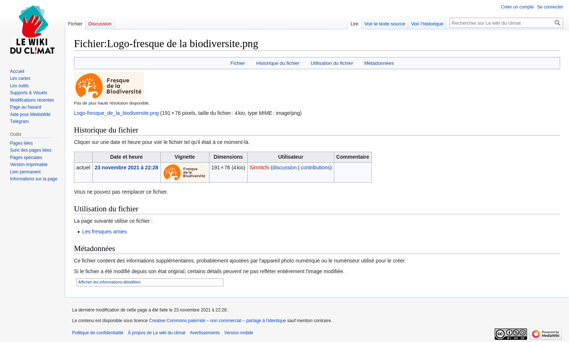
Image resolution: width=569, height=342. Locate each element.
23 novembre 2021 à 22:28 (126, 167)
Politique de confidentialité (97, 332)
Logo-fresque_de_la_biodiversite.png (116, 113)
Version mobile (238, 332)
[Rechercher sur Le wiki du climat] (506, 23)
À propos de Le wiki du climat (156, 332)
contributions (315, 167)
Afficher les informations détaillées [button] (109, 282)
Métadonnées (379, 63)
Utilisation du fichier (332, 63)
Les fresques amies (104, 232)
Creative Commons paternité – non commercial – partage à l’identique (217, 320)
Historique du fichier (278, 63)
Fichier (237, 63)
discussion (285, 167)
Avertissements (205, 332)
